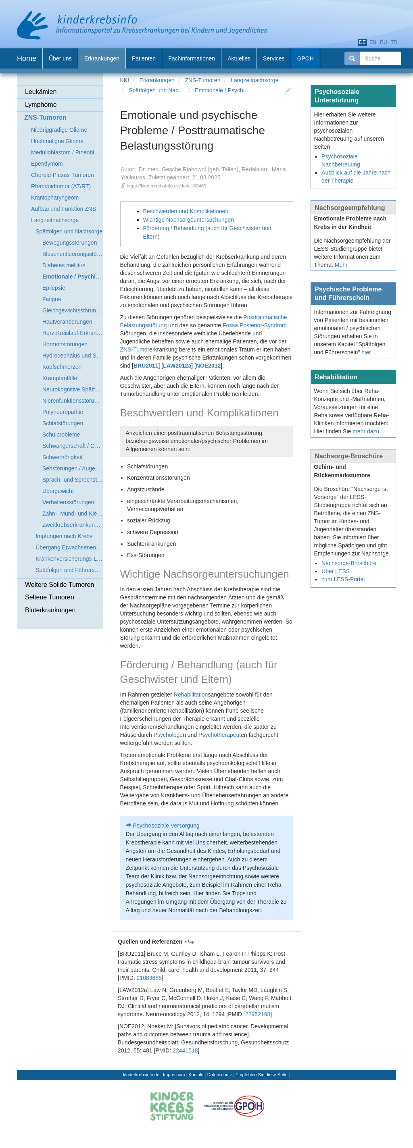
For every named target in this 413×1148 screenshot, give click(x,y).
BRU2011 (145, 365)
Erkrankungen (157, 80)
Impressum (174, 1074)
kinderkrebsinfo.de (141, 1074)
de (362, 42)
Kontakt (195, 1074)
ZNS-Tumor (135, 349)
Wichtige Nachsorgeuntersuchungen (188, 219)
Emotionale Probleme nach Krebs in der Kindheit (350, 222)
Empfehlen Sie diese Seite (262, 1074)
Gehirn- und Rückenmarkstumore (342, 471)
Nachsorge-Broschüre (349, 456)
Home (26, 58)
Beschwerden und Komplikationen (186, 211)
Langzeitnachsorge (254, 80)
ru (383, 42)
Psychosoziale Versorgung (166, 825)
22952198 (257, 1014)
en (372, 42)
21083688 (149, 978)
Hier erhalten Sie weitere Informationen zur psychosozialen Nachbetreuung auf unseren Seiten (349, 130)
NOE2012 (208, 365)
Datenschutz (219, 1074)
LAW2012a (177, 365)
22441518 (185, 1050)
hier (366, 352)
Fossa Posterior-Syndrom (255, 325)
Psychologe (168, 735)
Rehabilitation (191, 694)
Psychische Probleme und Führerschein (348, 293)
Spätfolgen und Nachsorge (162, 90)
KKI (124, 80)
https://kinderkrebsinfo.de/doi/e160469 (166, 185)
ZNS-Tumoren (202, 80)
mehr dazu (366, 431)
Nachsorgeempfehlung (350, 207)
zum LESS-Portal (343, 579)
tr (394, 42)
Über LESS (335, 571)
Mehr (341, 265)
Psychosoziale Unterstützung (337, 96)
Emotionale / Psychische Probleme (238, 90)
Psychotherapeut (219, 735)
